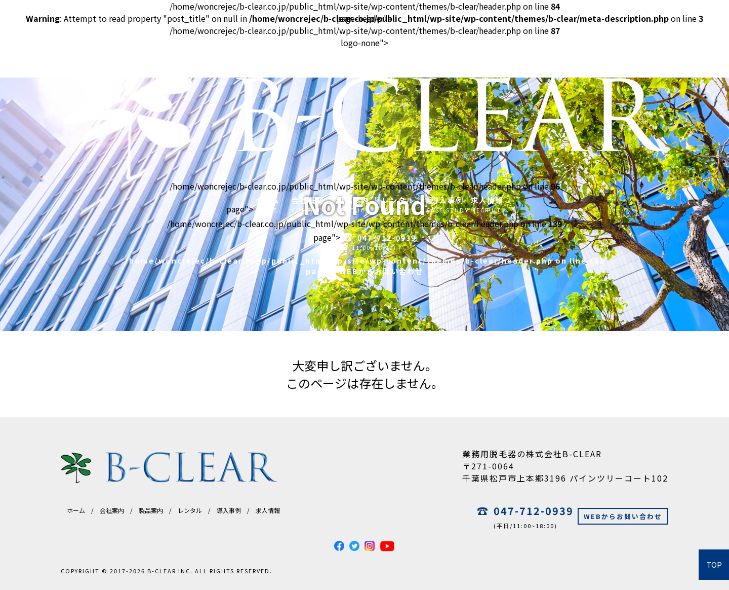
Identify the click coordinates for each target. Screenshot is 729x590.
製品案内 (151, 510)
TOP (714, 565)
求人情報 (268, 510)
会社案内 (112, 510)
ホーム (76, 510)
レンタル (190, 510)
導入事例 (229, 510)
